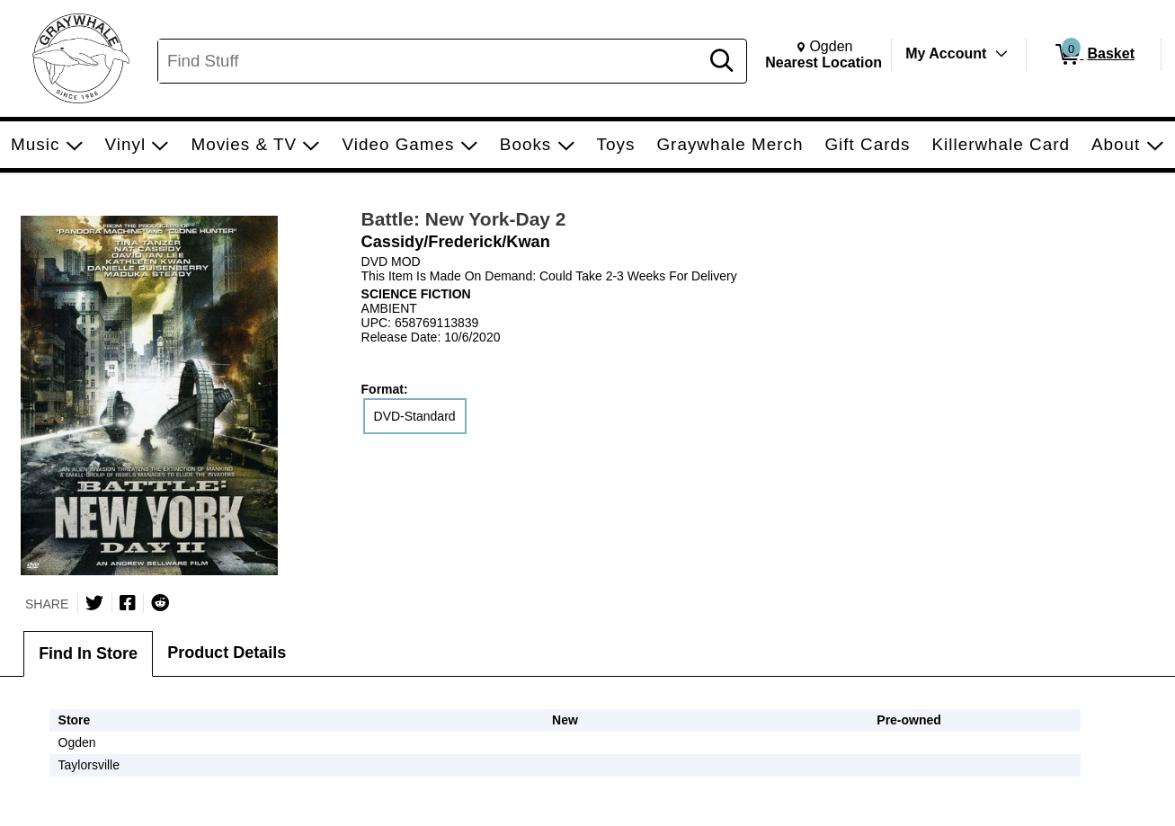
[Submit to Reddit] (160, 603)
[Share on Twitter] (94, 603)
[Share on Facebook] (128, 603)
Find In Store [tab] (88, 653)
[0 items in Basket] (1094, 54)
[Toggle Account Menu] (1001, 54)
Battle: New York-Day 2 (463, 219)
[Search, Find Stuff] (431, 61)
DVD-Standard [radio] (415, 416)
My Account (945, 53)
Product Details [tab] (226, 653)
